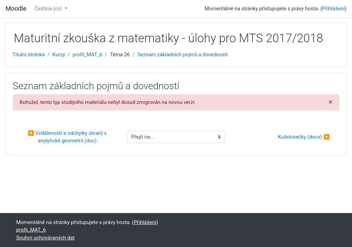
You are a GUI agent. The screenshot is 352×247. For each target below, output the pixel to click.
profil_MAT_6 (87, 54)
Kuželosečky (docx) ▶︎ (304, 137)
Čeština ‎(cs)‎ (49, 8)
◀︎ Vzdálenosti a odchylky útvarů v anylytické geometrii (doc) (68, 137)
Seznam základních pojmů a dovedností (183, 54)
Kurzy (58, 54)
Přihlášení (333, 8)
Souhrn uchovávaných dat (45, 238)
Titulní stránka (28, 54)
